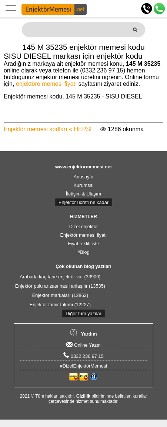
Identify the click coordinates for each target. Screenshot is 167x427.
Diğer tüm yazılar (83, 313)
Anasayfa (83, 176)
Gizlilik (83, 396)
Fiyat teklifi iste (83, 243)
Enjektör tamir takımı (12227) (60, 304)
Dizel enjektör (83, 226)
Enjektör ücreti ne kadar (83, 202)
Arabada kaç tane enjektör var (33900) (60, 276)
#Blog (83, 252)
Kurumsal (83, 185)
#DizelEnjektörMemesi (83, 366)
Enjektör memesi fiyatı (83, 235)
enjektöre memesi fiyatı (46, 84)
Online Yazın (83, 345)
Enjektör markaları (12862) (60, 295)
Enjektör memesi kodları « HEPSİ (47, 129)
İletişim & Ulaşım (83, 194)
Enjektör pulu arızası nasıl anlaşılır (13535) (60, 286)
